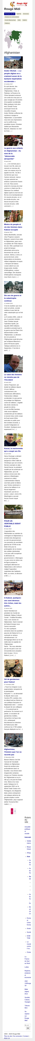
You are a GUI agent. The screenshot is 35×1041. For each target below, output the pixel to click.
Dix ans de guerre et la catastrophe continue (12, 298)
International (29, 837)
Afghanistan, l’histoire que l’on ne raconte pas (13, 752)
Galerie (25, 20)
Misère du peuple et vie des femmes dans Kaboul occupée (13, 227)
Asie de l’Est (30, 862)
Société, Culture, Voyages (27, 1000)
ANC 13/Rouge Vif (28, 983)
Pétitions (7, 23)
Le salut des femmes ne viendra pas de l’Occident (13, 377)
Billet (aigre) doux (27, 992)
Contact (25, 1036)
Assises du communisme (12, 17)
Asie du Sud (30, 871)
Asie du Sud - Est (30, 899)
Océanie (29, 952)
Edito (19, 20)
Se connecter (17, 1036)
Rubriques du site (10, 13)
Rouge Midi (12, 9)
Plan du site (8, 1036)
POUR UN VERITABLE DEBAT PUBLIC (12, 523)
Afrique (29, 853)
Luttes (27, 967)
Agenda (19, 13)
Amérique (30, 928)
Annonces (26, 13)
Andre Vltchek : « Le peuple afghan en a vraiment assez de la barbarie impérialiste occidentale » (13, 76)
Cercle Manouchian (10, 20)
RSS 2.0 (7, 1038)
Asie (28, 856)
